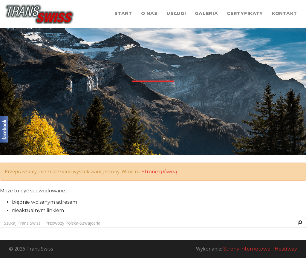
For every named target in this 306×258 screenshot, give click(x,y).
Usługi (176, 13)
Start (123, 13)
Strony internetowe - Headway (260, 249)
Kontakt (284, 13)
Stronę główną (159, 171)
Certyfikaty (245, 13)
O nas (149, 13)
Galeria (206, 13)
